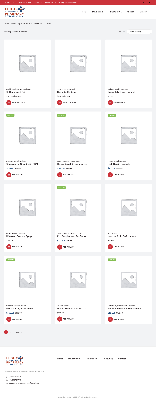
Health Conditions (12, 89)
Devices (60, 306)
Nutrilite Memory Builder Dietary (124, 308)
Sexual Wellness (20, 161)
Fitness (110, 161)
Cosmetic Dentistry (66, 92)
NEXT (19, 332)
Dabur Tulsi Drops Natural (121, 92)
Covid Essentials (63, 161)
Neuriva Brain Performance (122, 236)
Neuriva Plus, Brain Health (19, 308)
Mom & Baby (75, 161)
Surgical (72, 89)
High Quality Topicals (119, 164)
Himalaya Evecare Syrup (19, 236)
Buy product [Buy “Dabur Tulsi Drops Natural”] (119, 103)
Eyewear (67, 306)
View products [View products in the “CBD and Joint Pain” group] (18, 103)
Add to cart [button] (17, 175)
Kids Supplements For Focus (71, 236)
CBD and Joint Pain (16, 92)
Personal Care (25, 89)
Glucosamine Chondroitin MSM (22, 164)
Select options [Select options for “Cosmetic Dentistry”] (69, 103)
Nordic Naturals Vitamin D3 (71, 308)
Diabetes (111, 89)
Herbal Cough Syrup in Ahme (72, 164)
